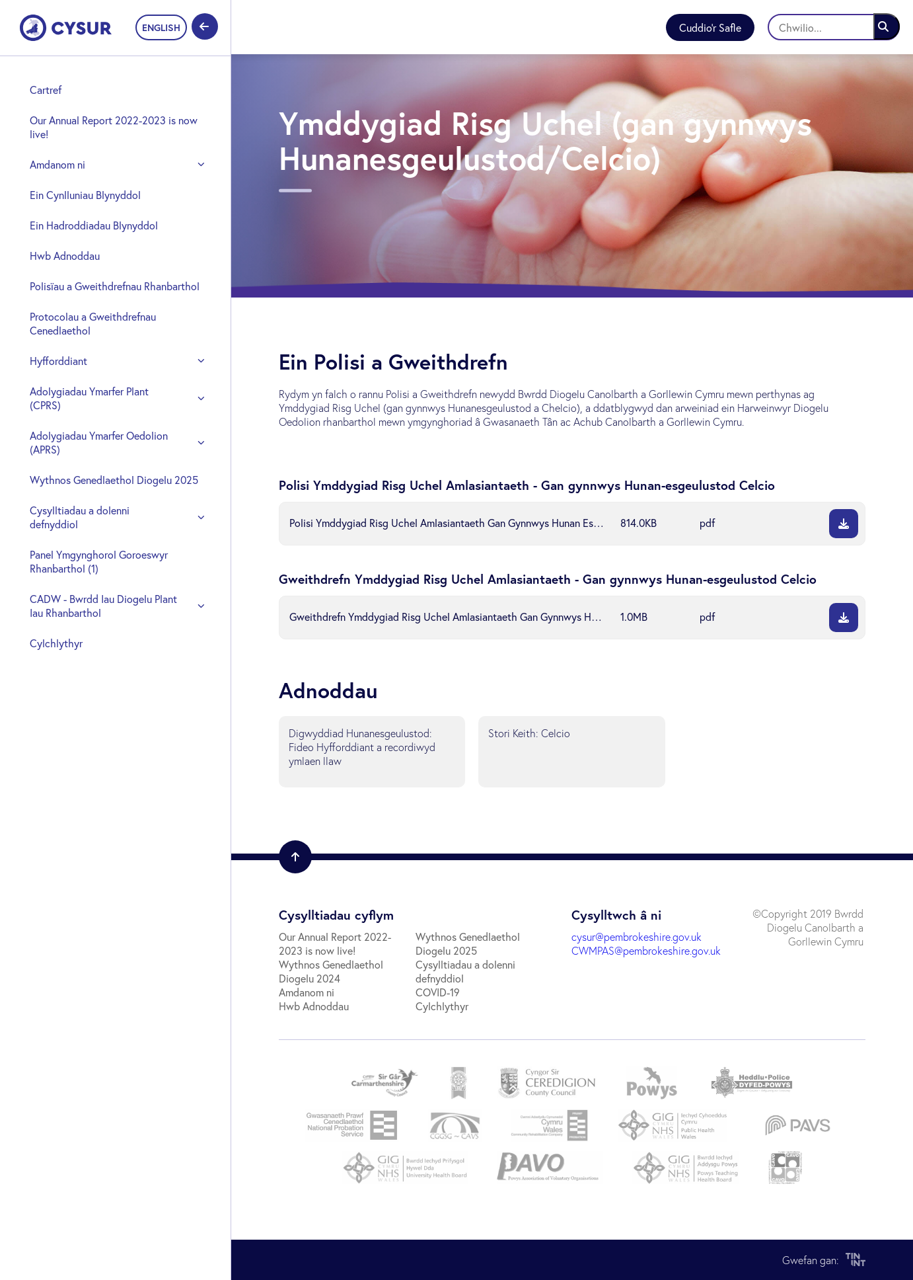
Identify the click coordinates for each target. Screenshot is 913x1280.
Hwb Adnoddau (65, 255)
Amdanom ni (57, 164)
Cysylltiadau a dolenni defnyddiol (79, 517)
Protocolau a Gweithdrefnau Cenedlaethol (93, 323)
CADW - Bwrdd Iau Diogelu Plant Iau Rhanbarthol (103, 606)
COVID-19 (438, 992)
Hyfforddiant (58, 361)
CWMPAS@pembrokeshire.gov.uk (646, 950)
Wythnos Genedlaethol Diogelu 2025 (114, 480)
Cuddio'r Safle (710, 27)
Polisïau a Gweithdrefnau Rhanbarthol (115, 286)
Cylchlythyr (56, 643)
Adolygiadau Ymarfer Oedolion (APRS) (99, 442)
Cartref (45, 90)
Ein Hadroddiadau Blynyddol (94, 225)
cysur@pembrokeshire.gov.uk (636, 936)
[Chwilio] (834, 27)
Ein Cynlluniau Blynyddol (85, 195)
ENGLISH (161, 27)
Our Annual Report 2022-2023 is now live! (114, 127)
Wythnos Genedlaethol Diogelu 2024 (331, 971)
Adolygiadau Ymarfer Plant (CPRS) (89, 398)
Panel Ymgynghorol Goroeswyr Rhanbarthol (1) (99, 561)
